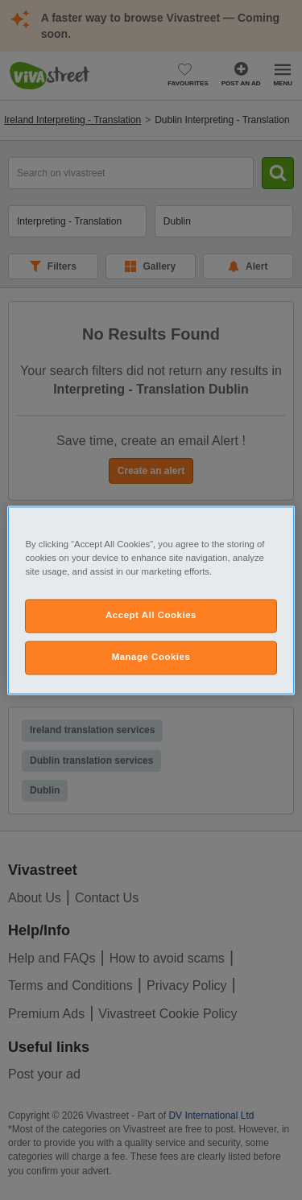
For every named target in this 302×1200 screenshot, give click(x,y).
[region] (150, 600)
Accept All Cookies (151, 615)
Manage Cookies (151, 657)
